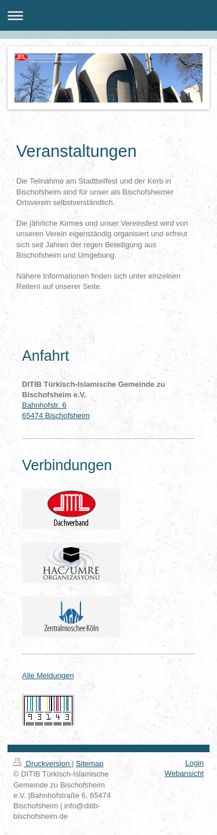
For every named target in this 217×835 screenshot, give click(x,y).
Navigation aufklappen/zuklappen (108, 15)
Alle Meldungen (48, 675)
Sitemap (90, 763)
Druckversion (42, 763)
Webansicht (184, 773)
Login (194, 763)
